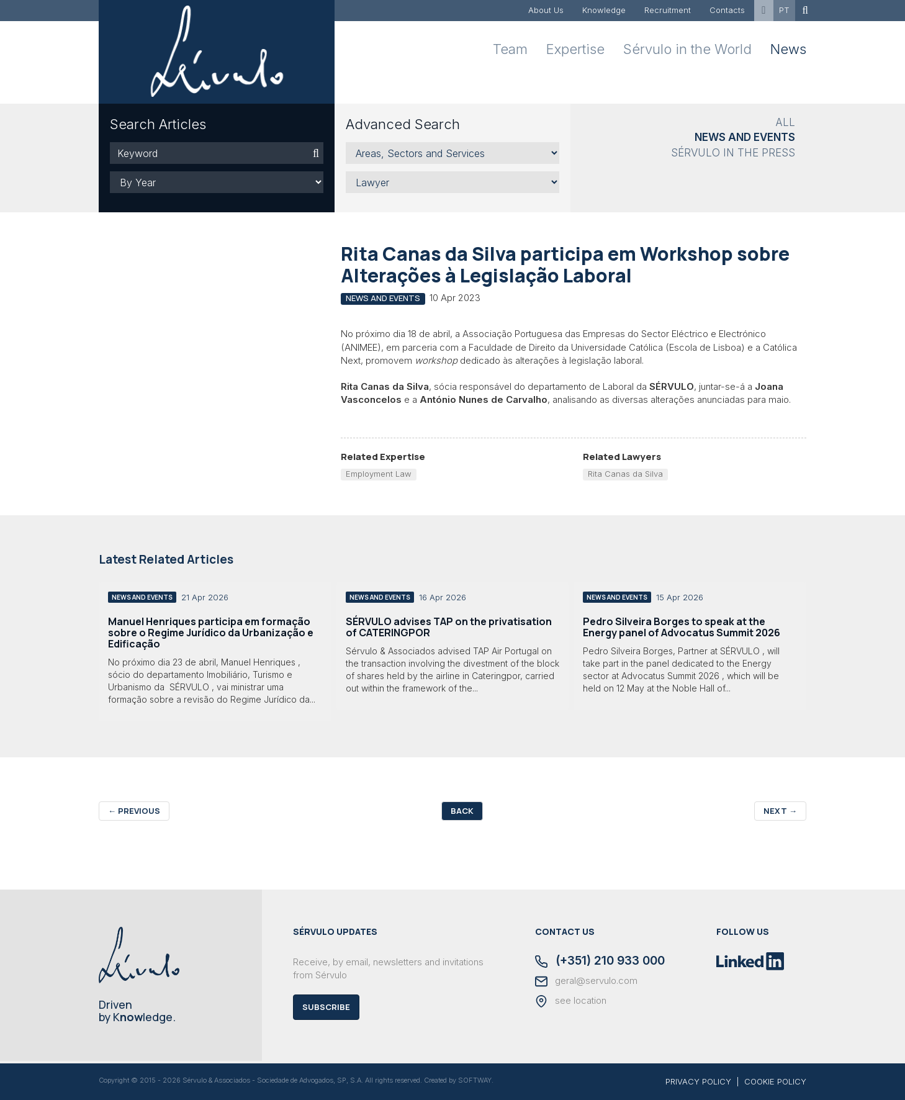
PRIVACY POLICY (698, 1081)
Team (510, 49)
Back (462, 810)
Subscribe (326, 1006)
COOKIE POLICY (775, 1081)
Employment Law (379, 474)
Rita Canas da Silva (625, 474)
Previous (134, 810)
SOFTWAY (475, 1080)
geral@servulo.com (586, 981)
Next (780, 810)
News (788, 49)
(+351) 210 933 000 (600, 961)
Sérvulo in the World (687, 49)
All (785, 122)
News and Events (745, 137)
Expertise (575, 49)
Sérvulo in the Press (733, 153)
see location (570, 1001)
